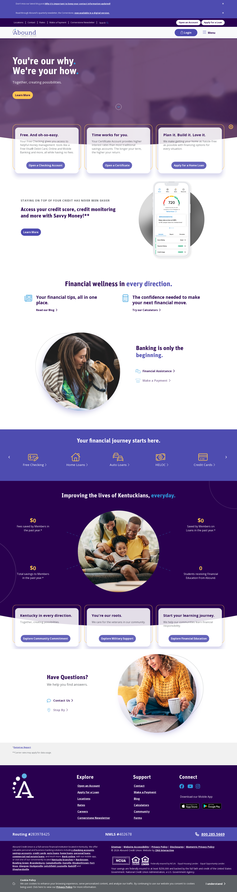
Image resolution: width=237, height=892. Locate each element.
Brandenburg (37, 862)
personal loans (82, 853)
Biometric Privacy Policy (200, 846)
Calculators (141, 805)
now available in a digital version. (92, 13)
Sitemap (116, 846)
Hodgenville (36, 866)
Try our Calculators (145, 310)
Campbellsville (54, 862)
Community (142, 811)
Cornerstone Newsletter (93, 818)
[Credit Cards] (203, 464)
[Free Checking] (33, 464)
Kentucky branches (62, 859)
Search (102, 22)
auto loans (53, 853)
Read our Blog (45, 310)
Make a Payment (145, 792)
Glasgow (24, 866)
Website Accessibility (136, 846)
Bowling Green (20, 862)
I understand (214, 884)
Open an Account (188, 22)
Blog (137, 798)
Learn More (24, 95)
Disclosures (177, 846)
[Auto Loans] (118, 464)
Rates (81, 805)
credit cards (39, 853)
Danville (66, 862)
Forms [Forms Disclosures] (138, 818)
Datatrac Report (22, 747)
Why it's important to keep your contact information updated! (78, 3)
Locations (83, 798)
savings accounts (22, 853)
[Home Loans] (76, 464)
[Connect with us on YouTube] (189, 787)
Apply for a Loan (213, 22)
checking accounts (83, 850)
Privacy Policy (64, 887)
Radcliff (72, 866)
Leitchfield (50, 866)
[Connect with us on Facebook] (181, 787)
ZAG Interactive (164, 850)
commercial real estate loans (28, 856)
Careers (82, 811)
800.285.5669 (210, 834)
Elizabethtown (80, 862)
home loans (66, 853)
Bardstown (82, 859)
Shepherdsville (20, 869)
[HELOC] (161, 464)
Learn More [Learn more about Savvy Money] (30, 232)
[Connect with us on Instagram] (198, 787)
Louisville (61, 866)
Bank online (68, 856)
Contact (139, 786)
